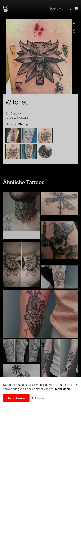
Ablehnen (38, 398)
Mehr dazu (62, 389)
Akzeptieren (16, 398)
